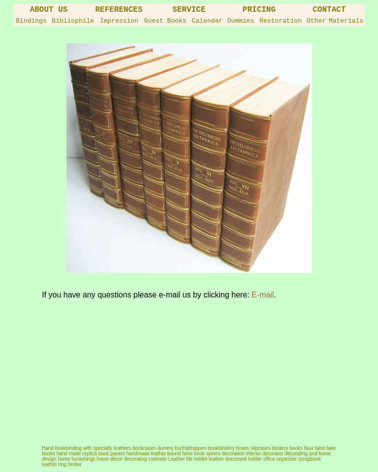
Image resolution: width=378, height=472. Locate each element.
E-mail (263, 295)
